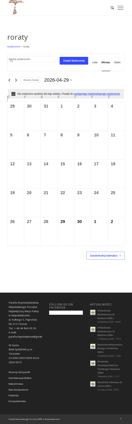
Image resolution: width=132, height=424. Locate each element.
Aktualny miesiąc (31, 80)
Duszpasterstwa (17, 401)
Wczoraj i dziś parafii (19, 372)
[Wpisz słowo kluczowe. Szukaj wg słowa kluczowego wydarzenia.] (33, 59)
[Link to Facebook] (120, 418)
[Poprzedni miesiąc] (9, 80)
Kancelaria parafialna (20, 378)
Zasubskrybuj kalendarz (104, 255)
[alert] (66, 94)
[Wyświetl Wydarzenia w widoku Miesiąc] (106, 62)
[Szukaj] (110, 7)
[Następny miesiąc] (16, 80)
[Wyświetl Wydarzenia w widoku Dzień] (117, 62)
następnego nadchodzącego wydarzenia (97, 93)
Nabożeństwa (16, 383)
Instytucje (14, 395)
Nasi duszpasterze (18, 389)
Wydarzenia (13, 46)
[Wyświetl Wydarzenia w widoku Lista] (94, 62)
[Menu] (118, 7)
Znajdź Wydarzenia (74, 60)
